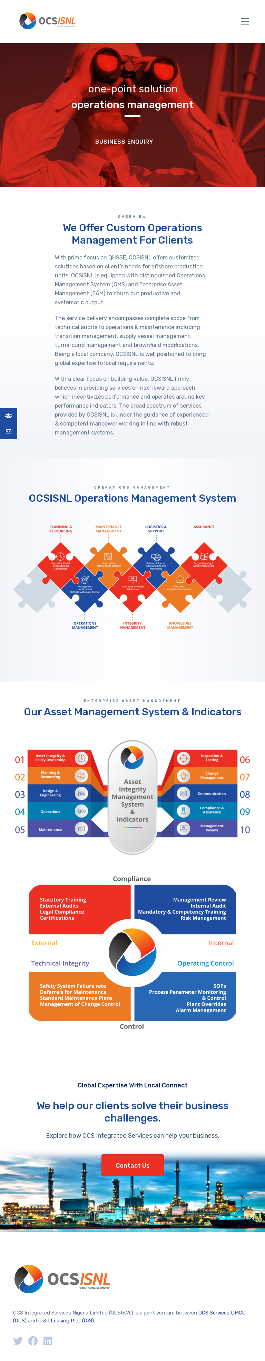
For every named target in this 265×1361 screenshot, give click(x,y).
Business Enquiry (124, 142)
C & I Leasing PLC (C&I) (66, 1321)
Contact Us (133, 1165)
